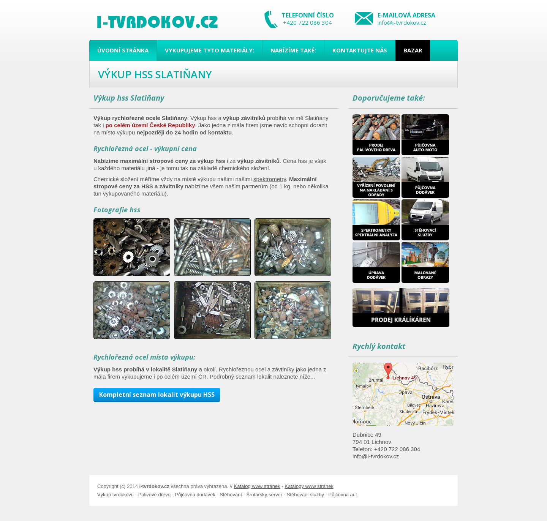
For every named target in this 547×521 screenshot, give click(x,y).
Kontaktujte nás (359, 50)
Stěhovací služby (305, 494)
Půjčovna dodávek (195, 494)
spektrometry (269, 179)
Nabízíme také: (293, 50)
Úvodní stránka (123, 50)
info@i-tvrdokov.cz (402, 22)
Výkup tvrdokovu (115, 494)
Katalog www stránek (257, 486)
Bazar (412, 50)
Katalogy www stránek (309, 486)
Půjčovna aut (342, 494)
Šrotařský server (264, 494)
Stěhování (231, 494)
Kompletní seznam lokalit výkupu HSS (157, 394)
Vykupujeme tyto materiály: (209, 50)
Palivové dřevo (154, 494)
